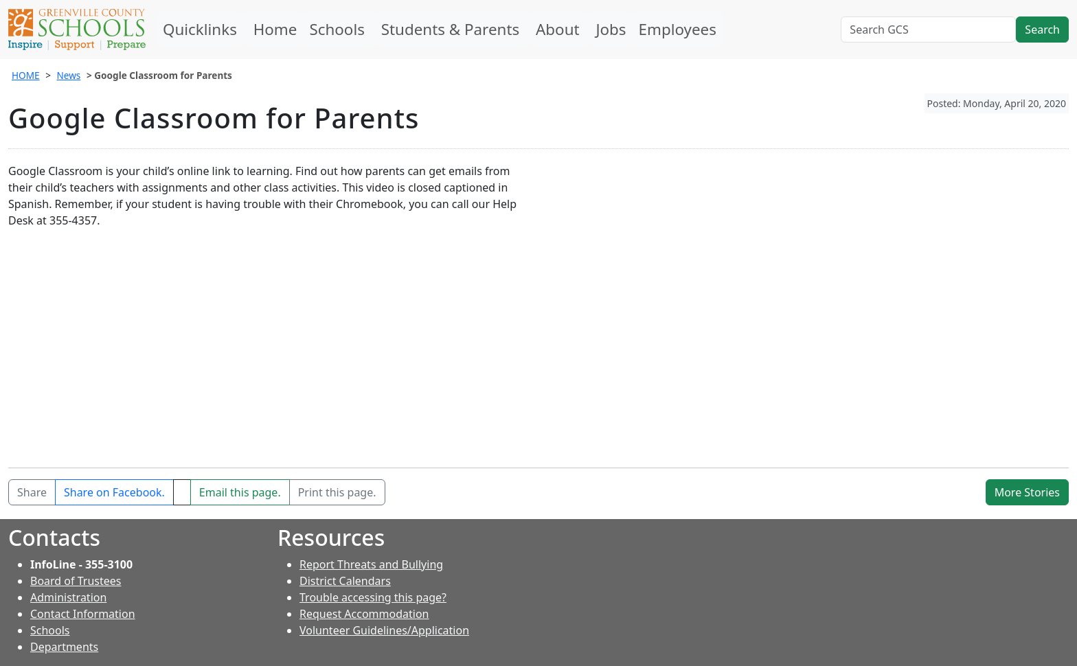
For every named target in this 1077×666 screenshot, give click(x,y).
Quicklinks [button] (200, 29)
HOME (26, 75)
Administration (68, 597)
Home (273, 29)
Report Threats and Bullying (371, 564)
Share (32, 492)
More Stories (1027, 492)
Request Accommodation (364, 613)
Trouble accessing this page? (372, 597)
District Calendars (345, 580)
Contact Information (82, 613)
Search (1042, 29)
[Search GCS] (928, 29)
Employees (677, 29)
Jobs (611, 29)
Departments (64, 646)
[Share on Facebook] (114, 492)
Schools (338, 29)
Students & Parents (452, 29)
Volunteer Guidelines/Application (384, 630)
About (559, 29)
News (68, 75)
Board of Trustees (75, 580)
